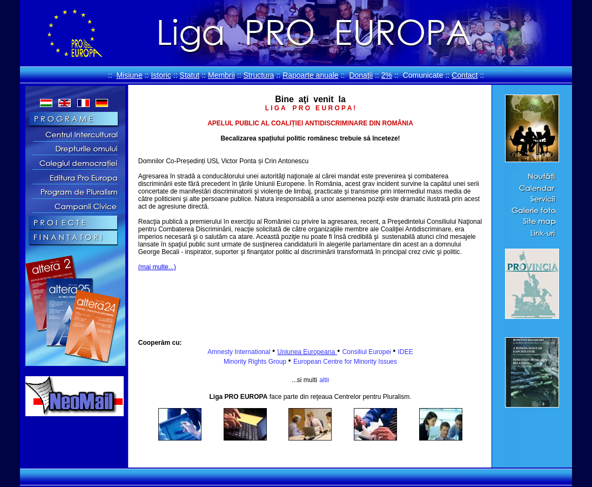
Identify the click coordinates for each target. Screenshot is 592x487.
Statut (190, 75)
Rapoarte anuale (310, 75)
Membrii (221, 75)
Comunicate (423, 75)
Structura (259, 75)
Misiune (129, 75)
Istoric (161, 75)
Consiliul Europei (367, 352)
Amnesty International (239, 352)
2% (386, 75)
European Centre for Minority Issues (345, 361)
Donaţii (361, 75)
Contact (464, 75)
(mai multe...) (157, 267)
